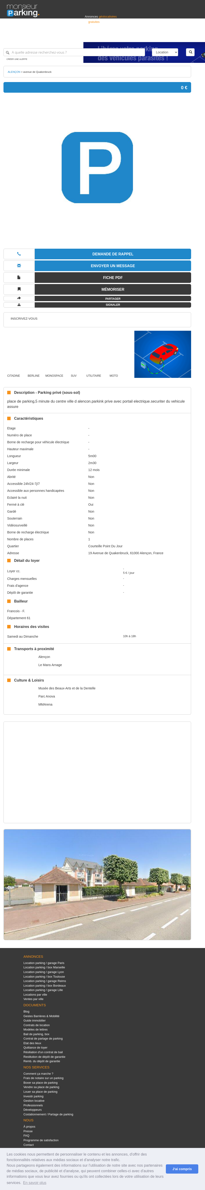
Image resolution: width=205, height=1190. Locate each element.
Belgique (181, 36)
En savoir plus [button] (35, 1183)
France (168, 36)
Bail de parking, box (36, 1034)
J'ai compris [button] (182, 1169)
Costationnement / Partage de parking (48, 1114)
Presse (28, 1131)
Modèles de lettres (35, 1029)
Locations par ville (35, 994)
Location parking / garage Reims (44, 981)
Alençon (44, 657)
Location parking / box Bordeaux (44, 985)
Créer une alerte (16, 59)
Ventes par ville (33, 999)
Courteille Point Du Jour (105, 546)
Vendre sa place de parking (41, 1087)
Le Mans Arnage (50, 665)
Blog (26, 1011)
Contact (28, 1145)
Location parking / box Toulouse (44, 976)
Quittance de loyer (35, 1047)
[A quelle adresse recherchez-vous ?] (74, 52)
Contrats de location (36, 1025)
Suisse (193, 36)
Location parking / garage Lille (43, 990)
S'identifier (140, 36)
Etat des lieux (32, 1043)
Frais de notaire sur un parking (43, 1078)
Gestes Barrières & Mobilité (41, 1016)
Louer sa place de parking (40, 1091)
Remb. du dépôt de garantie (41, 1061)
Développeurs (32, 1109)
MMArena (45, 704)
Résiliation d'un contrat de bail (43, 1052)
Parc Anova (46, 696)
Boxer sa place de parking (40, 1082)
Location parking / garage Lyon (43, 972)
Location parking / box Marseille (44, 967)
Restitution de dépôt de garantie (44, 1056)
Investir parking (33, 1096)
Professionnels (121, 36)
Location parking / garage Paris (43, 963)
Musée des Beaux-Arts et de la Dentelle (67, 688)
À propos (29, 1126)
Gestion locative (33, 1100)
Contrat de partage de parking (43, 1038)
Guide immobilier (34, 1020)
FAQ (26, 1135)
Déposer (155, 36)
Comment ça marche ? (38, 1073)
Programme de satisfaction (41, 1140)
